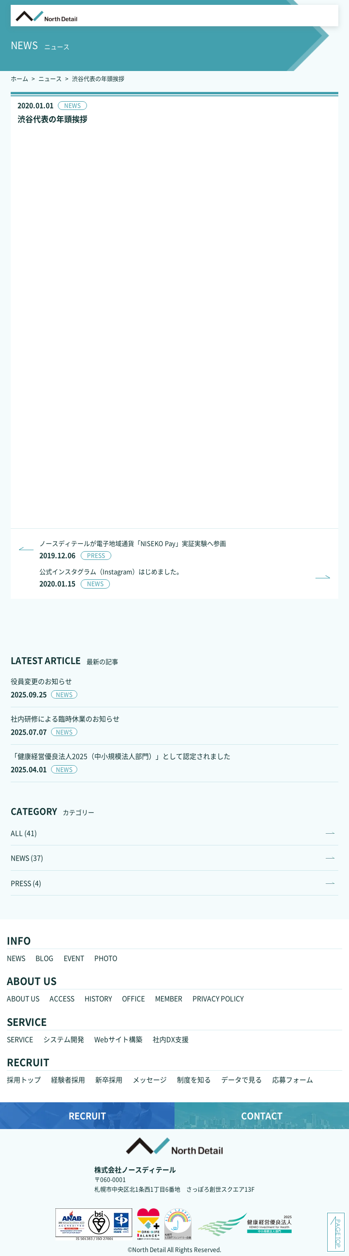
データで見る (241, 1079)
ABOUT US (23, 998)
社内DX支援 (171, 1039)
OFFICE (133, 998)
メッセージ (150, 1079)
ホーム (19, 78)
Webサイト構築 (118, 1039)
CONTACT (261, 1115)
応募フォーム (292, 1079)
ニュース (50, 78)
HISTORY (98, 998)
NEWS (16, 958)
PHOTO (105, 958)
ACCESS (62, 998)
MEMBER (168, 998)
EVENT (74, 958)
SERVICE (20, 1039)
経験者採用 (68, 1079)
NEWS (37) (27, 857)
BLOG (44, 958)
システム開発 (63, 1039)
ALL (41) (24, 833)
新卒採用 (108, 1079)
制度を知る (194, 1079)
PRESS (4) (26, 883)
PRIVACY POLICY (218, 998)
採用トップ (24, 1079)
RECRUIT (87, 1115)
